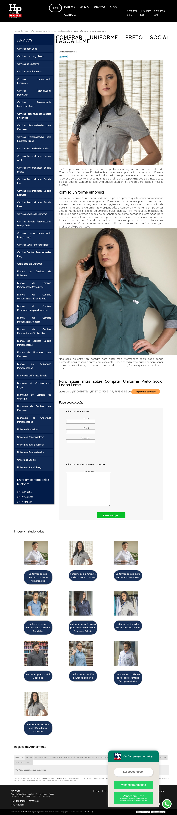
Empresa (69, 7)
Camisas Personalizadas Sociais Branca (34, 170)
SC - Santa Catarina (23, 762)
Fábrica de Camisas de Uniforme (34, 273)
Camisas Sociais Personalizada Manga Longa (34, 235)
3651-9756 (26, 492)
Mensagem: (81, 488)
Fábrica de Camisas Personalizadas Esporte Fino (34, 296)
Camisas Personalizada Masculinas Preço (34, 104)
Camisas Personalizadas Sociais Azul (34, 158)
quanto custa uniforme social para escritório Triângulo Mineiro (128, 678)
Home (55, 8)
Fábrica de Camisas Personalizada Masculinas (34, 285)
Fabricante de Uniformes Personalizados (34, 420)
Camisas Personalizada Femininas (34, 81)
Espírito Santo (41, 757)
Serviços (99, 7)
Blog (113, 7)
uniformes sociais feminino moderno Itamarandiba (38, 577)
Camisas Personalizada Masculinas (34, 93)
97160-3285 (27, 497)
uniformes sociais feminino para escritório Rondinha (37, 627)
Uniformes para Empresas (30, 444)
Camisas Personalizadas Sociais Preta (34, 204)
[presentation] (86, 454)
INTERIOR (89, 757)
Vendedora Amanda (133, 784)
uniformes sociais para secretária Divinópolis (128, 575)
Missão (84, 7)
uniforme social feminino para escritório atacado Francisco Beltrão (83, 627)
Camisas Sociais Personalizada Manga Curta (34, 223)
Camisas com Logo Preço (31, 56)
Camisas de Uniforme (28, 64)
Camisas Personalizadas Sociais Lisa (34, 181)
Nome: (78, 420)
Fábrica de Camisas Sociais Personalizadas (34, 343)
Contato (70, 14)
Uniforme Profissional (28, 429)
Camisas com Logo (27, 49)
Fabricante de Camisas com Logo (34, 385)
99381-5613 (27, 502)
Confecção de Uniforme (30, 264)
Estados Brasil (56, 757)
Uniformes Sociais (26, 460)
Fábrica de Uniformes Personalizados (34, 366)
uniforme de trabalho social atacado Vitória (128, 626)
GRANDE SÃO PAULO (73, 757)
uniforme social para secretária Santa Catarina (38, 728)
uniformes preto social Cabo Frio (38, 676)
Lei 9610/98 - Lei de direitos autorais (62, 780)
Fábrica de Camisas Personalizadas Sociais (34, 320)
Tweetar (63, 56)
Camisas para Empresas (29, 71)
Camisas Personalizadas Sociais (33, 148)
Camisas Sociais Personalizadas (33, 245)
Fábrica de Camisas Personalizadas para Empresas (34, 308)
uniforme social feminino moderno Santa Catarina (83, 575)
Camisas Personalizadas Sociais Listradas (34, 193)
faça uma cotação (146, 391)
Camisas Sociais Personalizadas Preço (34, 254)
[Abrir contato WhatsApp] (167, 804)
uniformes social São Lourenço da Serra (83, 676)
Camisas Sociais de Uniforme (32, 214)
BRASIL (29, 757)
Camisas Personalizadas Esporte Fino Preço (34, 116)
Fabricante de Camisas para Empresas (34, 408)
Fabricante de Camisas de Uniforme (34, 397)
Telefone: (78, 439)
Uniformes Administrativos (31, 437)
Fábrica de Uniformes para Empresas (34, 354)
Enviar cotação (111, 515)
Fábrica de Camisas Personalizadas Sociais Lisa (34, 331)
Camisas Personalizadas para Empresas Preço (34, 139)
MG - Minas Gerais (104, 757)
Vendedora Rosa (133, 798)
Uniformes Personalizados (31, 452)
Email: (78, 430)
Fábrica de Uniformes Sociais (32, 375)
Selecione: (19, 757)
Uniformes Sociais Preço (30, 467)
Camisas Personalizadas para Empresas (34, 127)
